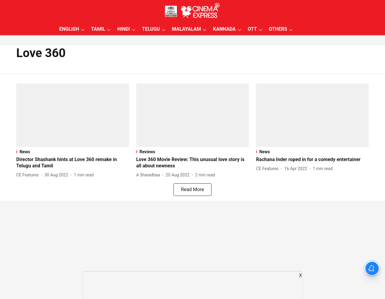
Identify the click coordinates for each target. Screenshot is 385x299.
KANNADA (224, 29)
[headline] (72, 163)
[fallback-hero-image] (72, 115)
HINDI (123, 29)
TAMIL (98, 29)
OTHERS (278, 29)
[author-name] (28, 175)
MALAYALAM (186, 29)
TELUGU (151, 29)
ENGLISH (69, 29)
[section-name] (72, 151)
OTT (252, 29)
